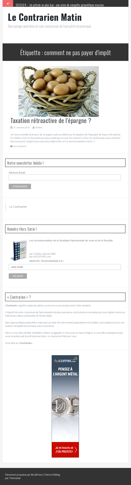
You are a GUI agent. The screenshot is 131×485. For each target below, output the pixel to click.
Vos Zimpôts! (19, 146)
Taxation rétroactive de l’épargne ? (50, 120)
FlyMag (56, 474)
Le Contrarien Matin (45, 16)
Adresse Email (17, 172)
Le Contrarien (18, 206)
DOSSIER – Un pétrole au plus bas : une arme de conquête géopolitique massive (60, 5)
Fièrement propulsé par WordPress (24, 474)
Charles (38, 127)
